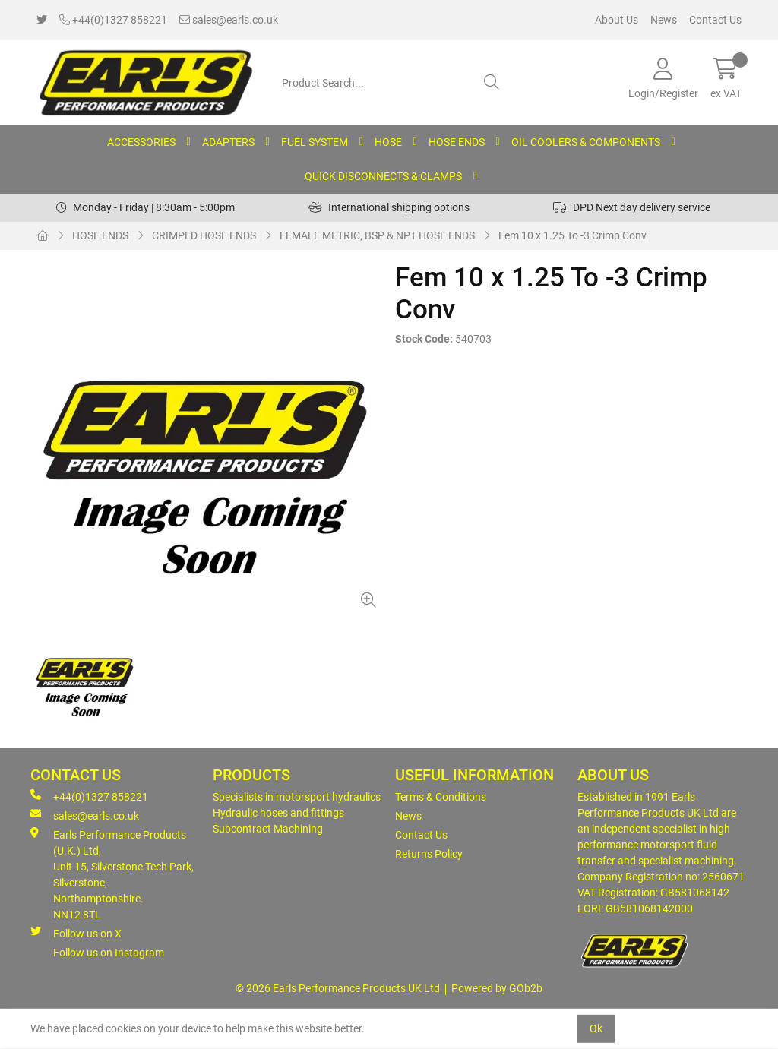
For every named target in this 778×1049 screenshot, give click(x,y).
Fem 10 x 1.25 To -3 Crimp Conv (572, 235)
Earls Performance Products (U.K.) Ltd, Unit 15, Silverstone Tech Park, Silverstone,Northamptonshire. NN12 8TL (112, 874)
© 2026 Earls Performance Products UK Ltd (338, 988)
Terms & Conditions (440, 797)
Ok (596, 1028)
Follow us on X (76, 933)
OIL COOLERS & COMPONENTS (585, 142)
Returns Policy (429, 854)
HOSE (388, 142)
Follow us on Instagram (108, 952)
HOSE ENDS (457, 142)
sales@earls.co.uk (228, 20)
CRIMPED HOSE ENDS (204, 235)
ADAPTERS (228, 142)
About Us (616, 20)
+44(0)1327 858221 (113, 20)
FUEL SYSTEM (314, 142)
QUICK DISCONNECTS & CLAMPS (383, 176)
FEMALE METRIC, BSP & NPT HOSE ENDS (377, 235)
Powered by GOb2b (496, 988)
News (663, 20)
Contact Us (715, 20)
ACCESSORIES (141, 142)
